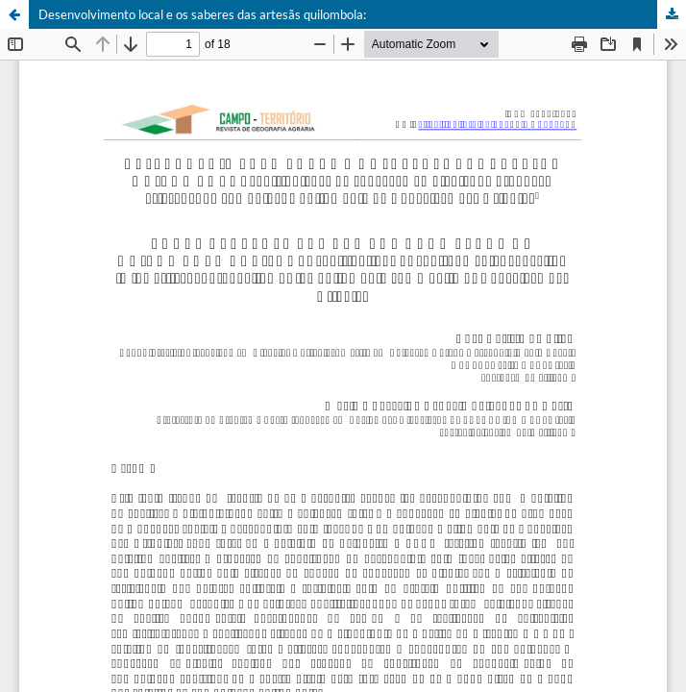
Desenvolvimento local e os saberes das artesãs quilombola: (202, 14)
